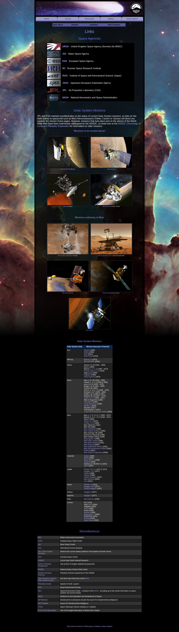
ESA (78, 61)
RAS (40, 587)
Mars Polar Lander (91, 441)
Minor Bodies (114, 25)
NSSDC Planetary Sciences (44, 574)
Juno (85, 481)
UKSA (92, 46)
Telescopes (89, 19)
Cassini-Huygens (90, 477)
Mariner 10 (88, 360)
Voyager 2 (87, 492)
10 (96, 369)
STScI (40, 607)
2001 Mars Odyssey (67, 293)
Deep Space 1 (89, 460)
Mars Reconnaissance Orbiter (111, 293)
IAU (39, 544)
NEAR (86, 458)
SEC (40, 591)
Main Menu (58, 25)
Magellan (87, 375)
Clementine (88, 402)
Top (68, 626)
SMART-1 (87, 406)
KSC (40, 557)
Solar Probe (88, 356)
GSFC (40, 541)
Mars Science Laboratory (65, 255)
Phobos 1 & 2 (89, 423)
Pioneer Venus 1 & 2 (91, 371)
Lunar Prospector (90, 404)
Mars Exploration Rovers (105, 255)
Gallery (111, 19)
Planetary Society (44, 584)
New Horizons (106, 206)
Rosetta (87, 518)
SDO (85, 354)
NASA (89, 97)
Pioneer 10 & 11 (90, 469)
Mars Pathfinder (90, 429)
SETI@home (43, 600)
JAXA (86, 83)
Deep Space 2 (89, 439)
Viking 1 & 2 (88, 421)
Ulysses (87, 350)
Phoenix (87, 451)
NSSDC (41, 569)
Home (46, 19)
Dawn (86, 466)
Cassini (65, 206)
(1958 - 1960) (100, 380)
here (87, 578)
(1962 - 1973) (106, 415)
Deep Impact (88, 520)
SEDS (40, 596)
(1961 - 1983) (100, 365)
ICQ (39, 548)
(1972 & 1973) (101, 469)
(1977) (94, 492)
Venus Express (111, 169)
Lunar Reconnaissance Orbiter (95, 412)
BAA (39, 537)
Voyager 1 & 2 (89, 471)
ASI (75, 54)
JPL (81, 90)
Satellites (94, 25)
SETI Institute (43, 603)
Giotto (86, 508)
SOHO (86, 352)
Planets (74, 25)
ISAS (92, 75)
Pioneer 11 (88, 485)
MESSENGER (65, 169)
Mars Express (89, 330)
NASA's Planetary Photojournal (44, 565)
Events (68, 19)
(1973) (94, 485)
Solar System (132, 19)
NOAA (96, 591)
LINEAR (41, 560)
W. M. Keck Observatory (47, 610)
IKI (81, 68)
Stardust (87, 462)
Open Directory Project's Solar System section (47, 579)
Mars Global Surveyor (92, 431)
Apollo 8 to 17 (89, 398)
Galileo (86, 456)
